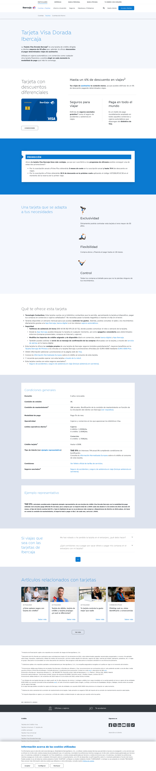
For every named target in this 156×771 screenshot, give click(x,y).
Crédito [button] (25, 718)
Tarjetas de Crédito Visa (29, 724)
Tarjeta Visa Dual (27, 735)
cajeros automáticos (89, 323)
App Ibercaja (50, 323)
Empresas (57, 2)
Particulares (42, 2)
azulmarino (85, 85)
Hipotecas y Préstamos (86, 8)
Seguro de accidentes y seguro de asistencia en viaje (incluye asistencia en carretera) (64, 363)
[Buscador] (104, 8)
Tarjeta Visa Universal (28, 733)
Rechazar (57, 766)
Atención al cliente (115, 732)
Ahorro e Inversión (59, 8)
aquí (90, 670)
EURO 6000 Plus (124, 348)
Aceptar (27, 766)
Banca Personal (74, 2)
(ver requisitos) (107, 409)
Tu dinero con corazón (113, 2)
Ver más (78, 632)
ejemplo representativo (51, 450)
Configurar (42, 766)
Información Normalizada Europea (48, 355)
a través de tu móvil (72, 358)
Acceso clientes (126, 8)
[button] (29, 126)
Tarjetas (48, 15)
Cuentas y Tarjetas (44, 8)
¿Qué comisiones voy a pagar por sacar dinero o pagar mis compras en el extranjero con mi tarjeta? (93, 547)
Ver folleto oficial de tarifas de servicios (86, 463)
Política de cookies (88, 761)
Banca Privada (92, 2)
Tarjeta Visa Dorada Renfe (30, 741)
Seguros (72, 8)
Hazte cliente (112, 8)
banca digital (62, 323)
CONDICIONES (30, 128)
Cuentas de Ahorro (58, 15)
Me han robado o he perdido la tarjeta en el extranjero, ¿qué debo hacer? (93, 537)
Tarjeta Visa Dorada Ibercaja (31, 738)
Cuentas (41, 15)
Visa (80, 352)
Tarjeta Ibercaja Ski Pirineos (36, 348)
